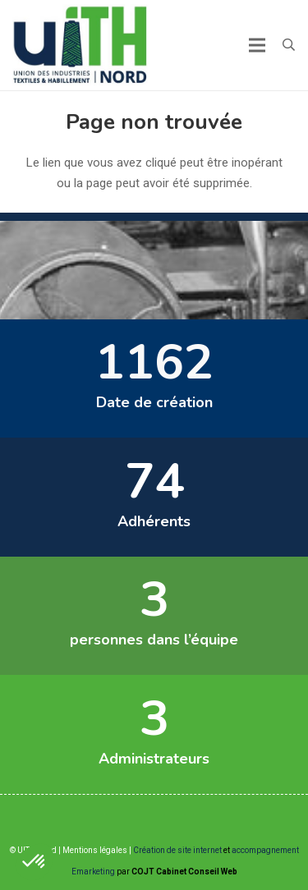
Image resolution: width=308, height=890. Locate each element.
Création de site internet (177, 850)
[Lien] (81, 45)
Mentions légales (94, 850)
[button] (288, 45)
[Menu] (257, 45)
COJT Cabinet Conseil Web (184, 871)
